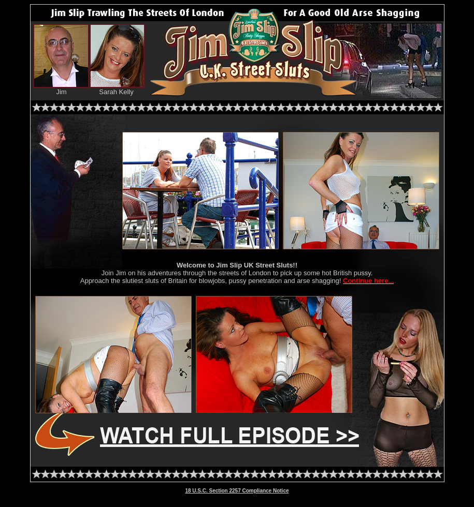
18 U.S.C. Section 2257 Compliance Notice (237, 491)
